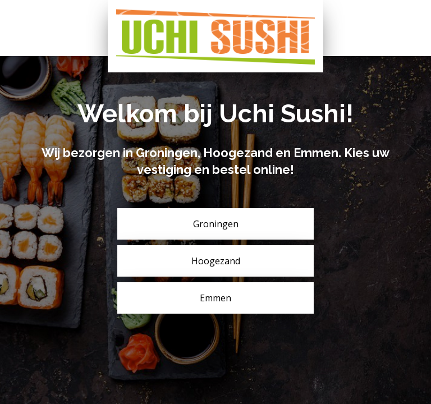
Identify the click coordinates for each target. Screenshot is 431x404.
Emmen (215, 298)
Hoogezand (215, 261)
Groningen (216, 224)
